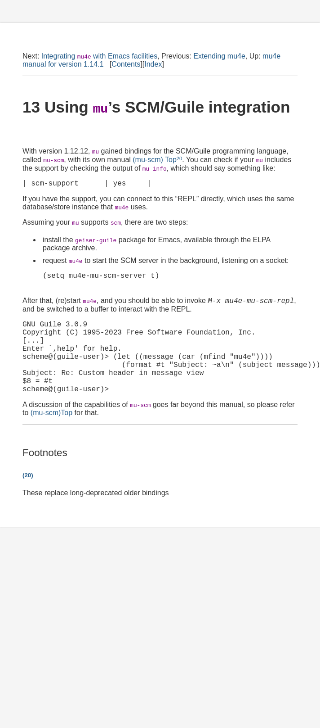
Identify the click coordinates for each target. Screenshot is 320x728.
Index (153, 64)
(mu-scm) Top (155, 160)
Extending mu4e (219, 56)
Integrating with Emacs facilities (99, 56)
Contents (125, 64)
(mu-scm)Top (51, 434)
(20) (27, 496)
